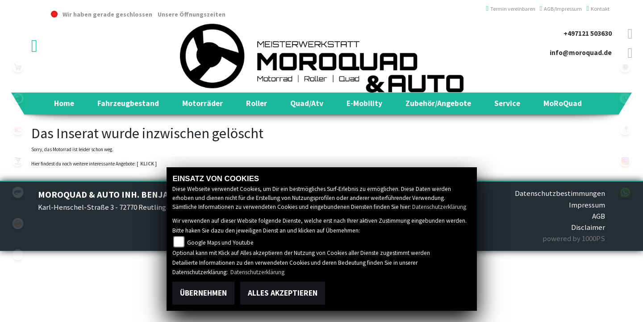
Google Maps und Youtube (220, 242)
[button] (128, 103)
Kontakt (598, 8)
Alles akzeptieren (282, 293)
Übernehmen (203, 293)
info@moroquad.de (581, 52)
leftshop (17, 67)
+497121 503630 (588, 33)
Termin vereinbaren (510, 8)
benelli (17, 98)
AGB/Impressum (561, 8)
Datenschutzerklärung (439, 207)
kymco (17, 129)
